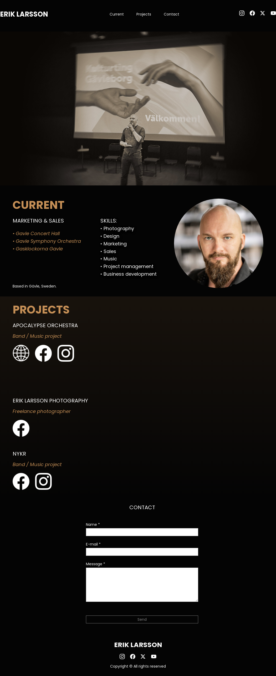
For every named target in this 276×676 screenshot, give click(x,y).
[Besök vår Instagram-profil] (241, 13)
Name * (93, 524)
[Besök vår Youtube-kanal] (273, 13)
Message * (95, 564)
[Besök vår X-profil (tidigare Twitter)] (262, 13)
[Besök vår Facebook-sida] (252, 13)
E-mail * (93, 544)
